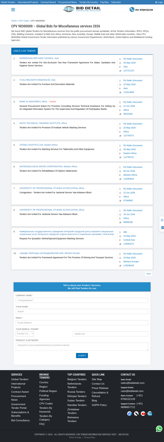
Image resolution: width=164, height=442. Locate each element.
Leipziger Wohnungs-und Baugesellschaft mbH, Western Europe (50, 253)
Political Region (48, 391)
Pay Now (104, 2)
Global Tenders (8, 2)
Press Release (100, 388)
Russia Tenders (76, 391)
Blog (94, 400)
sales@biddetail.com (132, 383)
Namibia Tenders (77, 405)
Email (19, 318)
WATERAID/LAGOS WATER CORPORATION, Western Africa (48, 166)
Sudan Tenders (76, 400)
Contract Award (48, 2)
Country (43, 382)
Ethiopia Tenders (76, 396)
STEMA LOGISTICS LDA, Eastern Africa (39, 145)
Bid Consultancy (20, 420)
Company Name (24, 295)
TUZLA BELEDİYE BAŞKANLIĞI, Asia (37, 80)
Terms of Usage (75, 437)
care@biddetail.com (132, 391)
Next (149, 274)
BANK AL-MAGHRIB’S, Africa (34, 101)
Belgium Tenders (76, 379)
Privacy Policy (89, 437)
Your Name (22, 307)
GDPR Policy (99, 405)
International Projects (28, 2)
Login (159, 2)
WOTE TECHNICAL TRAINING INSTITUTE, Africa (43, 123)
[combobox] (25, 333)
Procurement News (67, 2)
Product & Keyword (27, 340)
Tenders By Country (88, 2)
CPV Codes (46, 403)
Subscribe (116, 2)
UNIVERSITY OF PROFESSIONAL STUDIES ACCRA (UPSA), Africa (52, 188)
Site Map (97, 379)
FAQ (41, 424)
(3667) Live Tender (25, 50)
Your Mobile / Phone (27, 329)
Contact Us (98, 383)
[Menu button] (13, 9)
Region (43, 386)
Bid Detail (124, 434)
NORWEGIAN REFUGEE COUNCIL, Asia (39, 58)
